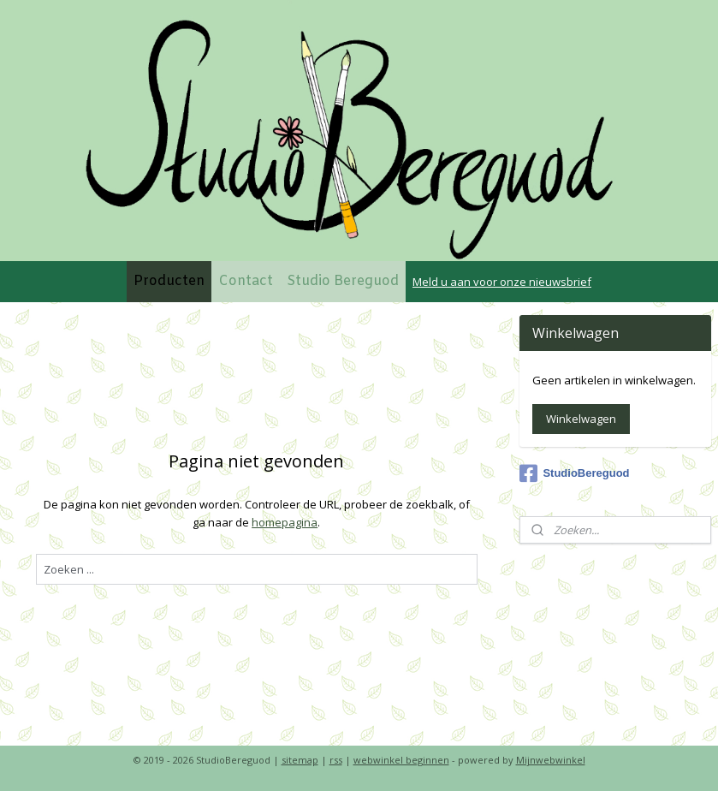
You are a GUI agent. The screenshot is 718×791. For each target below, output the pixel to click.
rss (335, 759)
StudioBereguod (574, 473)
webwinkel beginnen (401, 759)
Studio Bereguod (343, 281)
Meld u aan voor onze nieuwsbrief (501, 281)
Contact (245, 281)
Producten (169, 281)
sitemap (300, 759)
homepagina (284, 522)
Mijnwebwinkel (550, 759)
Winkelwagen (581, 418)
